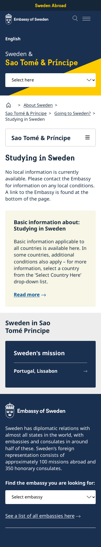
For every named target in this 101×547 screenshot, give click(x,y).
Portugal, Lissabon (36, 371)
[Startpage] (10, 105)
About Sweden (38, 105)
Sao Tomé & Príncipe (26, 113)
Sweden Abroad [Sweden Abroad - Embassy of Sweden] (50, 5)
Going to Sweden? (72, 113)
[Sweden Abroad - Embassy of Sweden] (31, 18)
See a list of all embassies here (39, 516)
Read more (27, 294)
